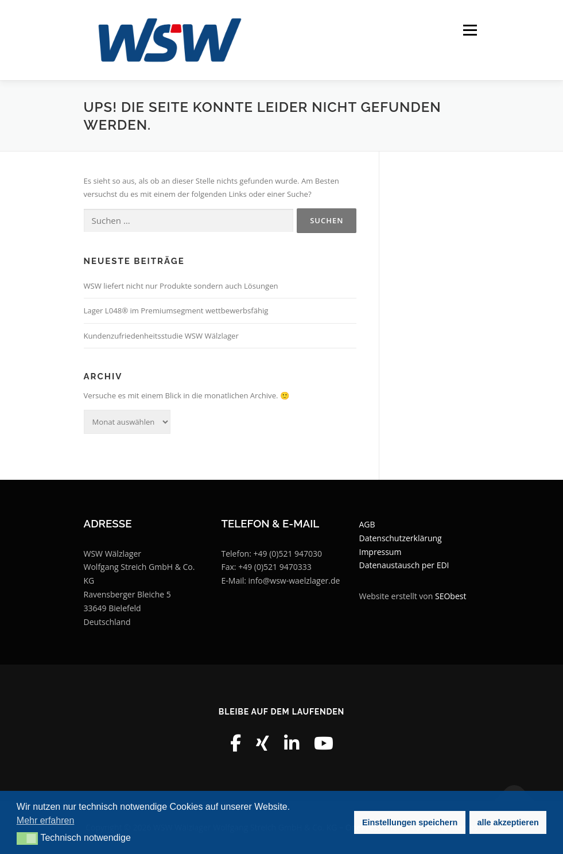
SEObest (450, 596)
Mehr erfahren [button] (46, 820)
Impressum (380, 551)
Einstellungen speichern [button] (409, 822)
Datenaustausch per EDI (404, 565)
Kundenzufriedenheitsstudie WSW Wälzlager (161, 336)
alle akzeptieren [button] (508, 822)
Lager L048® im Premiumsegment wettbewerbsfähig (176, 310)
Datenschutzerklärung (400, 538)
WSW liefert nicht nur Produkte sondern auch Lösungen (181, 286)
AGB (367, 524)
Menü (470, 30)
